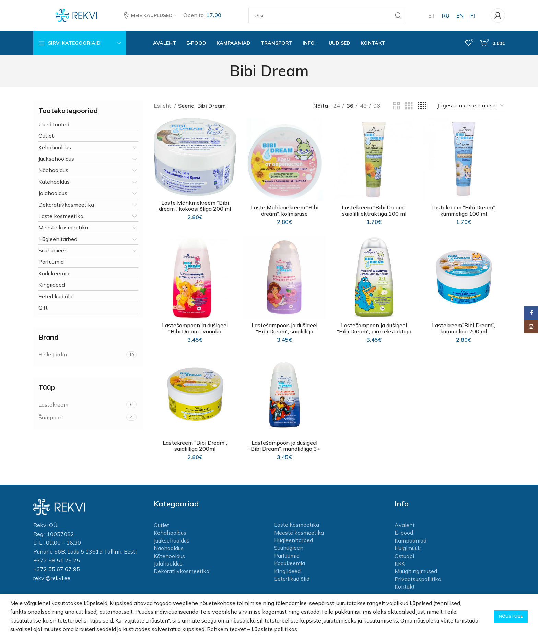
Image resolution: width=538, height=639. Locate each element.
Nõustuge (511, 616)
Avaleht (405, 525)
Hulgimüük (408, 548)
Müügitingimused (416, 571)
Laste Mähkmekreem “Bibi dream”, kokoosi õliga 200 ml (195, 205)
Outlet (46, 135)
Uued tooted (53, 124)
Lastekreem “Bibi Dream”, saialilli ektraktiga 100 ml (374, 210)
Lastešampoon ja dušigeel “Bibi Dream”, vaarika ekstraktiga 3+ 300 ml (195, 331)
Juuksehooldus (56, 158)
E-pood (404, 532)
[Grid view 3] (409, 106)
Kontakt (405, 586)
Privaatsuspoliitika (418, 578)
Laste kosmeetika (60, 216)
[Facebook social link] (531, 313)
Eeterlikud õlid (56, 296)
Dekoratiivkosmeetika (66, 204)
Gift (43, 307)
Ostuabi (404, 555)
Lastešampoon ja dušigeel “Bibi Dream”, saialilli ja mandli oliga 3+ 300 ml (284, 331)
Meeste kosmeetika (63, 227)
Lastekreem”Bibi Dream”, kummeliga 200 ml (463, 328)
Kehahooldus (54, 147)
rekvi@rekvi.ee (51, 577)
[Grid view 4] (422, 106)
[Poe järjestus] (470, 106)
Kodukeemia (53, 273)
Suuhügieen (53, 250)
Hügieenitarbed (57, 239)
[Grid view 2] (396, 106)
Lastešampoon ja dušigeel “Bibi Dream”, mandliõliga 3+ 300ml (284, 448)
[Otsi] (327, 15)
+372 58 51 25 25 (56, 560)
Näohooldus (53, 170)
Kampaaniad (410, 540)
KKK (400, 563)
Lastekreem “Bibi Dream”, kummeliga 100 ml (463, 210)
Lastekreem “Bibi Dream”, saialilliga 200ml (195, 445)
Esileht (163, 105)
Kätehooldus (54, 181)
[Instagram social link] (531, 326)
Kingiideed (51, 284)
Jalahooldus (52, 193)
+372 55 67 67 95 (56, 569)
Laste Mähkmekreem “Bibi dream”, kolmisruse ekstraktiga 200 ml (284, 213)
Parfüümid (51, 261)
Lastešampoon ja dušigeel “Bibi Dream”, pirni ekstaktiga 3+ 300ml (374, 331)
